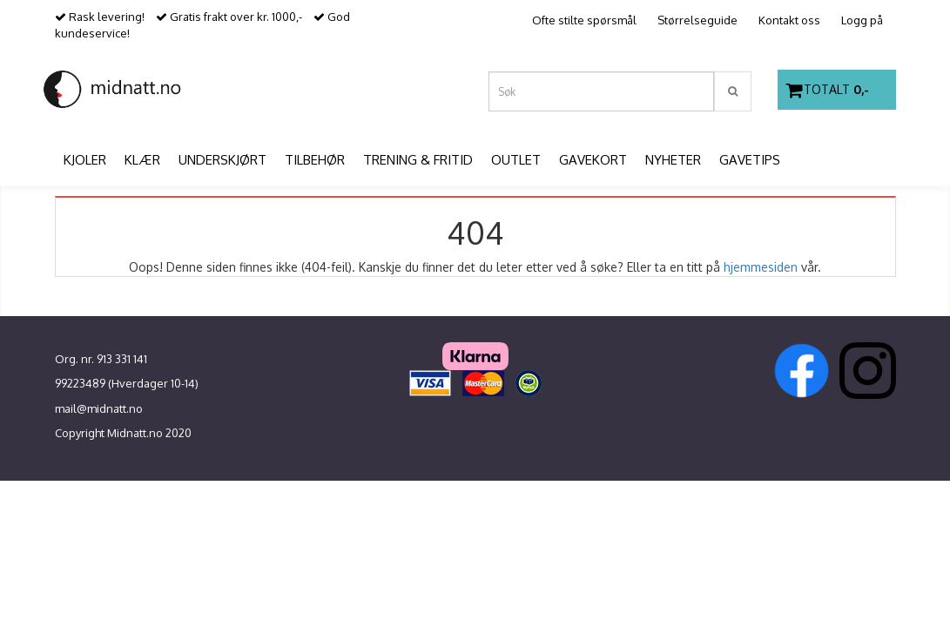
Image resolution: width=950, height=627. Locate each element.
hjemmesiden (761, 267)
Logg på (862, 20)
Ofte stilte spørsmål (584, 20)
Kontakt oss (789, 20)
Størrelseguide (697, 20)
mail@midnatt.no (99, 408)
